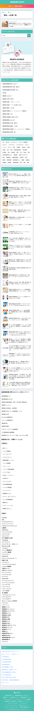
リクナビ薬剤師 (7, 463)
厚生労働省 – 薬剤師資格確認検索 (10, 680)
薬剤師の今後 (5, 414)
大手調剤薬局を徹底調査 (8, 432)
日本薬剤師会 (5, 656)
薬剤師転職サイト (6, 396)
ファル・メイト (7, 466)
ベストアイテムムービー (12, 705)
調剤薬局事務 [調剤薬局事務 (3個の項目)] (15, 162)
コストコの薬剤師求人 (7, 420)
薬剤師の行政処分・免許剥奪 (9, 408)
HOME (17, 692)
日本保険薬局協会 (6, 661)
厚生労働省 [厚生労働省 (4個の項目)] (25, 149)
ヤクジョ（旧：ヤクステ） (9, 496)
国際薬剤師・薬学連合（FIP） (9, 669)
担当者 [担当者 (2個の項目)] (25, 152)
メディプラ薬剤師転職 (8, 469)
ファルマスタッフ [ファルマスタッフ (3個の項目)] (20, 144)
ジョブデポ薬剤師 (7, 487)
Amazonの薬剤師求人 (7, 417)
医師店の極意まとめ (25, 707)
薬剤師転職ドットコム (8, 460)
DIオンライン (5, 682)
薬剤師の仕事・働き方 (8, 99)
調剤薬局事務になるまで (9, 120)
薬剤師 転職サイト (9, 695)
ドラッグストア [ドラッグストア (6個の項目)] (12, 144)
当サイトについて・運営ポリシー (10, 654)
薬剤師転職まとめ (19, 695)
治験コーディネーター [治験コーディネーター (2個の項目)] (23, 154)
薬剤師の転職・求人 (8, 114)
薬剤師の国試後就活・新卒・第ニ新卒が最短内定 (14, 402)
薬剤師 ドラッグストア (23, 701)
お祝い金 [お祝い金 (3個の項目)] (7, 142)
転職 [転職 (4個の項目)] (24, 162)
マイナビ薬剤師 (7, 451)
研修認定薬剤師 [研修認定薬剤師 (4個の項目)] (15, 157)
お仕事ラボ (5, 478)
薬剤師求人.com (7, 493)
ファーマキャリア (7, 454)
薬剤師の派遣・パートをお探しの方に (12, 105)
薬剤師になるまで (7, 96)
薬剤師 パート (6, 697)
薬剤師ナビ (5, 502)
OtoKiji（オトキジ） (23, 705)
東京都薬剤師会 (6, 664)
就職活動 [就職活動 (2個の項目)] (13, 152)
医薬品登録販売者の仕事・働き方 (11, 86)
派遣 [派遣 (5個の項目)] (3, 157)
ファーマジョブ (7, 490)
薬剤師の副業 (5, 426)
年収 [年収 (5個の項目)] (21, 152)
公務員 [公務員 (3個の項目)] (28, 147)
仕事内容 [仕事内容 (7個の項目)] (23, 147)
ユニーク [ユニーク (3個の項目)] (9, 147)
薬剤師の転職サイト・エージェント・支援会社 (14, 111)
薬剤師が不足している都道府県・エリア (12, 411)
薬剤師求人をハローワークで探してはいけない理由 (15, 435)
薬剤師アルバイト (15, 697)
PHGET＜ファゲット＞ (8, 475)
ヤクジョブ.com (7, 481)
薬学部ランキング (6, 405)
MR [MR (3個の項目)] (3, 142)
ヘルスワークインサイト (13, 703)
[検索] (29, 35)
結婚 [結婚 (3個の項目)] (26, 157)
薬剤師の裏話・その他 (8, 108)
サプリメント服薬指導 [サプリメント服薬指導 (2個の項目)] (23, 142)
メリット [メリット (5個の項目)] (4, 147)
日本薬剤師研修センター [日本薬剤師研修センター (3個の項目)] (7, 154)
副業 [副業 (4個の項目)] (11, 149)
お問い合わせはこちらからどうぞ (10, 651)
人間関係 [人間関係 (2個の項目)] (18, 147)
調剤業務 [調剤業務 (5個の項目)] (4, 162)
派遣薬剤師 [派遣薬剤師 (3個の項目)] (8, 157)
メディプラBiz (6, 472)
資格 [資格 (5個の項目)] (21, 162)
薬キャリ (5, 448)
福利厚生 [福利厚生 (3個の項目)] (21, 157)
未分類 (4, 92)
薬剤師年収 (5, 423)
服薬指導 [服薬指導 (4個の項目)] (15, 154)
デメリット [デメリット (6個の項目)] (5, 144)
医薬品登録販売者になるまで (10, 83)
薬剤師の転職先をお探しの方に (10, 117)
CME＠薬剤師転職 (7, 484)
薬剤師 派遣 (7, 701)
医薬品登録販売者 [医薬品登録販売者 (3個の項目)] (17, 149)
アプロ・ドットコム (8, 505)
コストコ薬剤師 (26, 699)
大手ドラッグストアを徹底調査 (10, 429)
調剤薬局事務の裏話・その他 (10, 126)
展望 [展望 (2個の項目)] (17, 152)
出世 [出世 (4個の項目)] (8, 149)
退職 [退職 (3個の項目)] (28, 162)
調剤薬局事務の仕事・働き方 (10, 123)
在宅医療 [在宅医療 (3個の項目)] (4, 152)
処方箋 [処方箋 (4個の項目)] (4, 149)
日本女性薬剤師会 (6, 674)
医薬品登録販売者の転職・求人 (10, 90)
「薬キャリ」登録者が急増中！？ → (17, 6)
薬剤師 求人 (14, 701)
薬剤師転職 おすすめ (7, 399)
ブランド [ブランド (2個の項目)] (27, 144)
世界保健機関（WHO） (8, 667)
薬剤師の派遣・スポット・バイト (11, 102)
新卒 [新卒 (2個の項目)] (29, 152)
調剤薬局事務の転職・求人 (9, 132)
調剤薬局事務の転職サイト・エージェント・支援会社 (16, 129)
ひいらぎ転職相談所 (8, 499)
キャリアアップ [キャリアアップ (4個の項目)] (14, 142)
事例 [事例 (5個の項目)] (14, 147)
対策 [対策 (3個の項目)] (9, 152)
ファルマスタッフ (7, 457)
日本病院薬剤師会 (6, 659)
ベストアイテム (23, 703)
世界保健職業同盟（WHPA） (9, 672)
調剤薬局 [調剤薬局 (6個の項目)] (9, 162)
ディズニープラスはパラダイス (11, 707)
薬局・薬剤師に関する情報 (9, 677)
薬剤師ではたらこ (7, 508)
